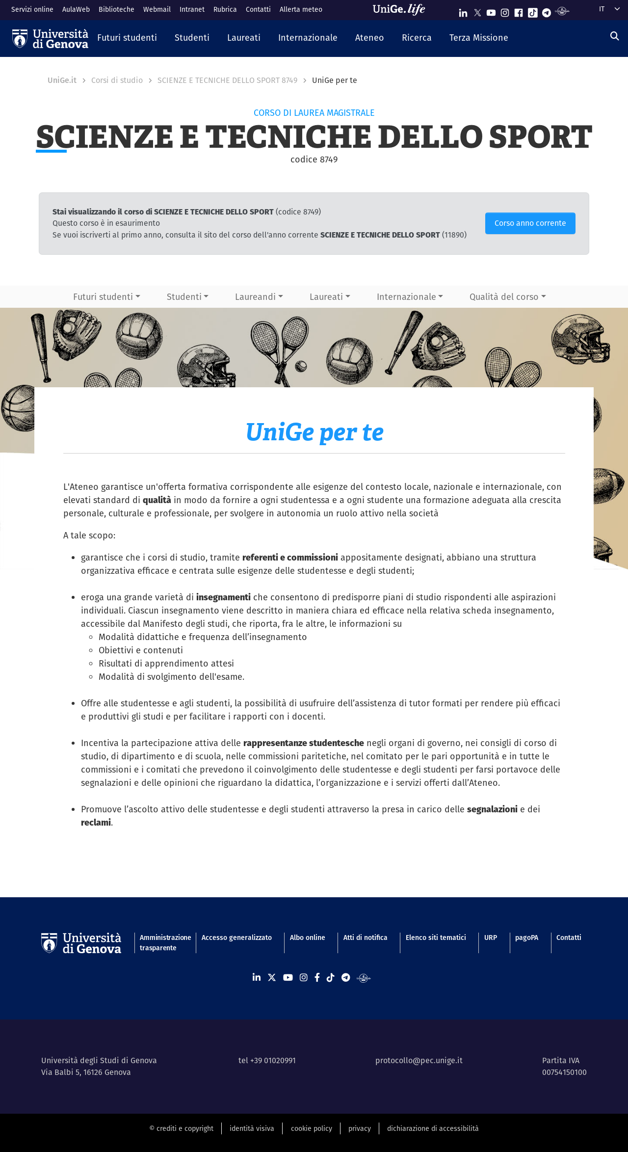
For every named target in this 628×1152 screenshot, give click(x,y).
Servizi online (32, 9)
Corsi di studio (117, 80)
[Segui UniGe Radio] (562, 10)
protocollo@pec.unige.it (419, 1060)
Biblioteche (116, 9)
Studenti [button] (184, 297)
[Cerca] (614, 36)
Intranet (192, 9)
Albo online (307, 937)
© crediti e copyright (181, 1128)
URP (490, 937)
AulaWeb (76, 9)
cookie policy (311, 1128)
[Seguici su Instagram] (504, 10)
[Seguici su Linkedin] (463, 10)
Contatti (258, 9)
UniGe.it (62, 80)
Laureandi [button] (255, 297)
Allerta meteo (301, 9)
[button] (127, 38)
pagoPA (526, 937)
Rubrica (225, 9)
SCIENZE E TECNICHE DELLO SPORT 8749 (227, 80)
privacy (359, 1128)
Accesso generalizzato (237, 937)
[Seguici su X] (477, 10)
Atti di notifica (365, 937)
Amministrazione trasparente (161, 943)
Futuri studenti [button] (103, 297)
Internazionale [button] (406, 297)
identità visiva (252, 1128)
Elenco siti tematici (436, 937)
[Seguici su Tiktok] (532, 10)
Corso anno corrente (530, 223)
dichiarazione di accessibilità (433, 1128)
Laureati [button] (326, 297)
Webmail (157, 9)
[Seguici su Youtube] (491, 10)
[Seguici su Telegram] (546, 10)
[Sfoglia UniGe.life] (402, 10)
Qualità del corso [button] (504, 297)
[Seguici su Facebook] (518, 10)
